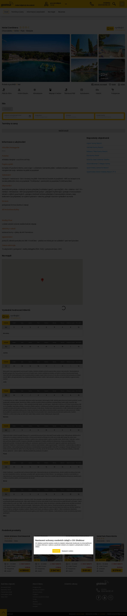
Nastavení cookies (67, 551)
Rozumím (56, 551)
